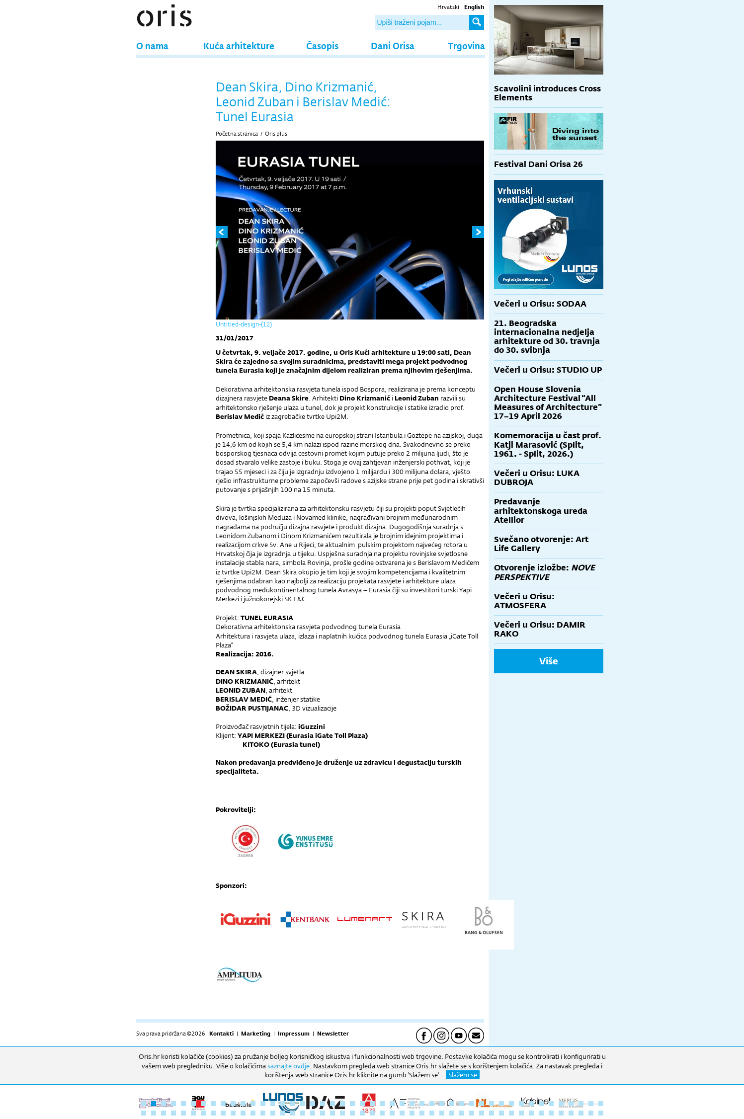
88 (541, 1113)
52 (183, 1113)
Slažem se (462, 1074)
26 (392, 1103)
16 (292, 1103)
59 (252, 1113)
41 (541, 1103)
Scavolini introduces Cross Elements (547, 93)
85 (511, 1113)
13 (262, 1103)
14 (272, 1103)
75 (412, 1113)
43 (561, 1103)
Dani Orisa (392, 45)
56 (223, 1113)
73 (392, 1113)
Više (548, 661)
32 (451, 1103)
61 (272, 1113)
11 (243, 1103)
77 (431, 1113)
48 (143, 1113)
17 (302, 1103)
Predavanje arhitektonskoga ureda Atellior (540, 510)
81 (471, 1113)
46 (590, 1103)
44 (571, 1103)
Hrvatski (448, 7)
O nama (152, 45)
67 (332, 1113)
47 (600, 1103)
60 (262, 1113)
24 (372, 1103)
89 (551, 1113)
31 (441, 1103)
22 (352, 1103)
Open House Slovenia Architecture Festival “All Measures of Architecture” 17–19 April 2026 (548, 403)
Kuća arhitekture (238, 45)
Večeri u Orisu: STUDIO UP (548, 370)
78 (441, 1113)
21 (342, 1103)
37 (501, 1103)
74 (402, 1113)
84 (501, 1113)
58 (243, 1113)
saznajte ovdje (288, 1065)
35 (481, 1103)
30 (431, 1103)
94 (600, 1113)
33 (461, 1103)
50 (163, 1113)
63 (292, 1113)
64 (302, 1113)
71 (372, 1113)
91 (571, 1113)
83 (491, 1113)
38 (511, 1103)
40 (531, 1103)
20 (332, 1103)
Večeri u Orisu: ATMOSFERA (524, 601)
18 (312, 1103)
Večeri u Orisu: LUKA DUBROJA (536, 477)
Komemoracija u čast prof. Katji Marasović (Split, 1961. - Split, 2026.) (547, 444)
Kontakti (221, 1034)
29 (421, 1103)
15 (282, 1103)
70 (362, 1113)
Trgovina (466, 45)
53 (193, 1113)
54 (203, 1113)
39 (521, 1103)
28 (412, 1103)
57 (233, 1113)
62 (282, 1113)
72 (382, 1113)
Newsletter (333, 1034)
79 (451, 1113)
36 (491, 1103)
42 (551, 1103)
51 (173, 1113)
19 (322, 1103)
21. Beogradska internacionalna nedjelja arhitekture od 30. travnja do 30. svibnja (547, 337)
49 (153, 1113)
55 (213, 1113)
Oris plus (276, 134)
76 (421, 1113)
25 (382, 1103)
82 (481, 1113)
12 (252, 1103)
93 (590, 1113)
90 (561, 1113)
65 (312, 1113)
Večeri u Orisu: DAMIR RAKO (539, 629)
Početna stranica (237, 134)
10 (233, 1103)
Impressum (294, 1034)
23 (362, 1103)
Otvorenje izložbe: (544, 572)
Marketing (255, 1034)
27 (402, 1103)
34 (471, 1103)
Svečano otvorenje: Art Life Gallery (541, 544)
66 (322, 1113)
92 (581, 1113)
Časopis (322, 45)
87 (531, 1113)
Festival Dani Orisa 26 (538, 164)
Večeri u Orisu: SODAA (540, 304)
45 (581, 1103)
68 (342, 1113)
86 (521, 1113)
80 (461, 1113)
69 (352, 1113)
